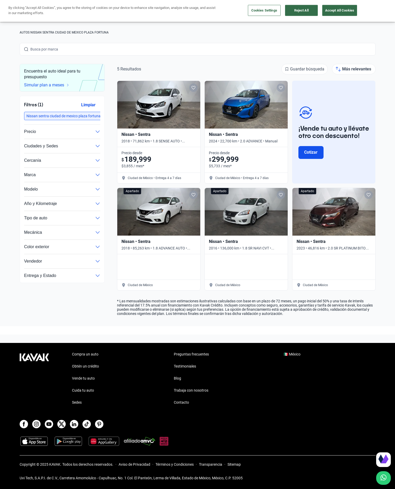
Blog (177, 378)
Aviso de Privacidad (134, 464)
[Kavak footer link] (34, 378)
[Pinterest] (99, 424)
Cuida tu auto (83, 390)
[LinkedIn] (74, 424)
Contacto (181, 402)
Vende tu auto (83, 378)
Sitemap (234, 464)
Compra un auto (85, 354)
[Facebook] (24, 424)
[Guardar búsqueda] (304, 69)
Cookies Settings (264, 10)
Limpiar (88, 104)
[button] (63, 116)
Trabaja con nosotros (191, 390)
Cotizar (311, 152)
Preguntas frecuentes (191, 354)
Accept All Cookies (339, 10)
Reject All (301, 10)
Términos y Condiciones (174, 464)
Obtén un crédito (85, 366)
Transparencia (210, 464)
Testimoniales (185, 366)
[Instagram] (36, 424)
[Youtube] (49, 424)
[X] (61, 424)
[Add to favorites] (193, 88)
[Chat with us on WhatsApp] (383, 478)
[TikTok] (86, 424)
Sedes (77, 402)
